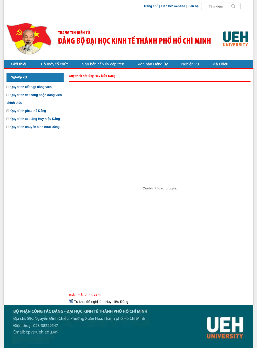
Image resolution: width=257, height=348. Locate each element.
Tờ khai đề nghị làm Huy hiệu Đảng (101, 302)
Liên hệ (193, 6)
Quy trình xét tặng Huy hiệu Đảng (35, 119)
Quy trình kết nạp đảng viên (31, 87)
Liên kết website (173, 6)
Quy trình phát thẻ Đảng (28, 111)
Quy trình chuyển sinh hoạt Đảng (35, 127)
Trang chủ (151, 6)
